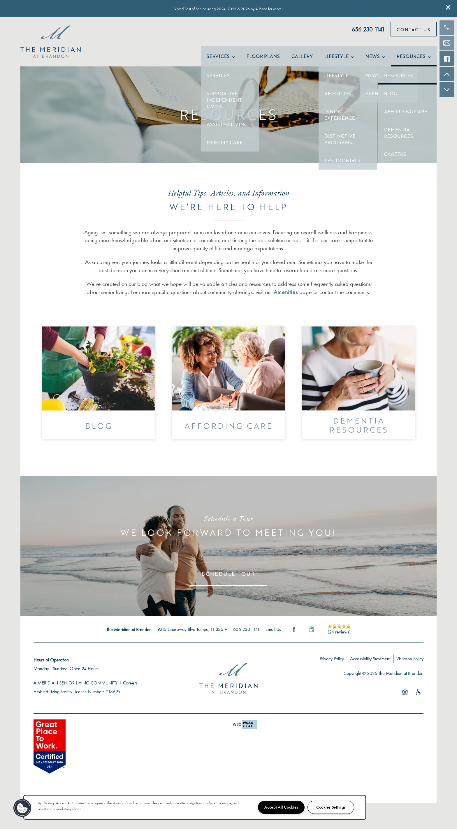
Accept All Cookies (281, 807)
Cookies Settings (331, 807)
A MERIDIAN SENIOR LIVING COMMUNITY (75, 688)
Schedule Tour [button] (228, 579)
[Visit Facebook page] (294, 635)
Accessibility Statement (370, 664)
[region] (194, 807)
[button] (448, 7)
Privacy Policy (332, 664)
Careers (130, 688)
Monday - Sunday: (50, 674)
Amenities (286, 297)
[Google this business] (311, 635)
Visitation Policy (409, 664)
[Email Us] (447, 43)
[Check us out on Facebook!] (447, 58)
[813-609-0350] (447, 27)
